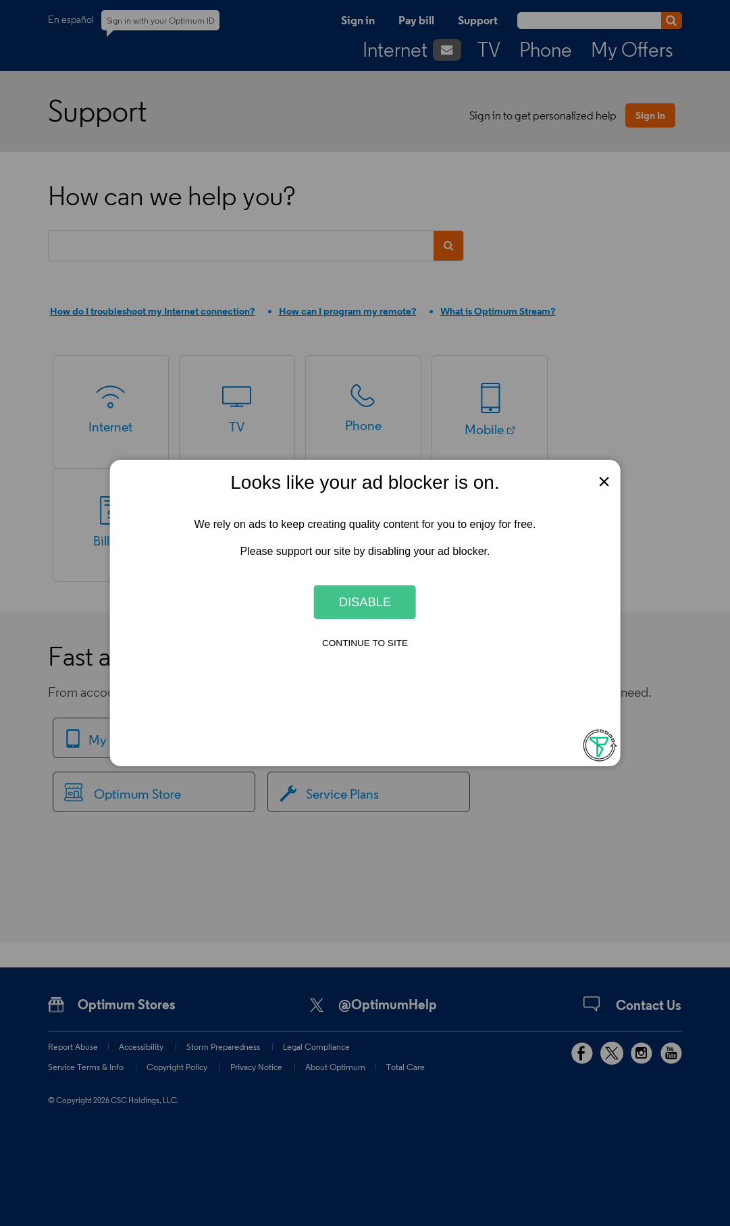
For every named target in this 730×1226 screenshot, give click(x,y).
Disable (365, 602)
